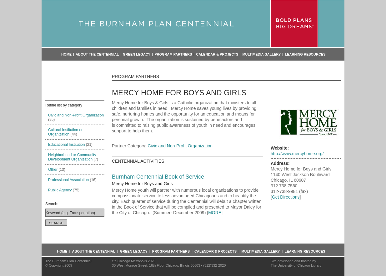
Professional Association (68, 180)
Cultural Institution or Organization (65, 132)
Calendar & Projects (217, 54)
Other (53, 169)
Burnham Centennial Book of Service (158, 177)
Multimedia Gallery (261, 54)
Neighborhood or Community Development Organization (72, 157)
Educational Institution (66, 144)
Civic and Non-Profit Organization (76, 115)
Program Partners (173, 54)
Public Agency (60, 190)
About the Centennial (97, 54)
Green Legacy (136, 54)
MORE (214, 212)
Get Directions (286, 197)
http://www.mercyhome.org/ (297, 153)
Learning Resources (305, 54)
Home (66, 54)
